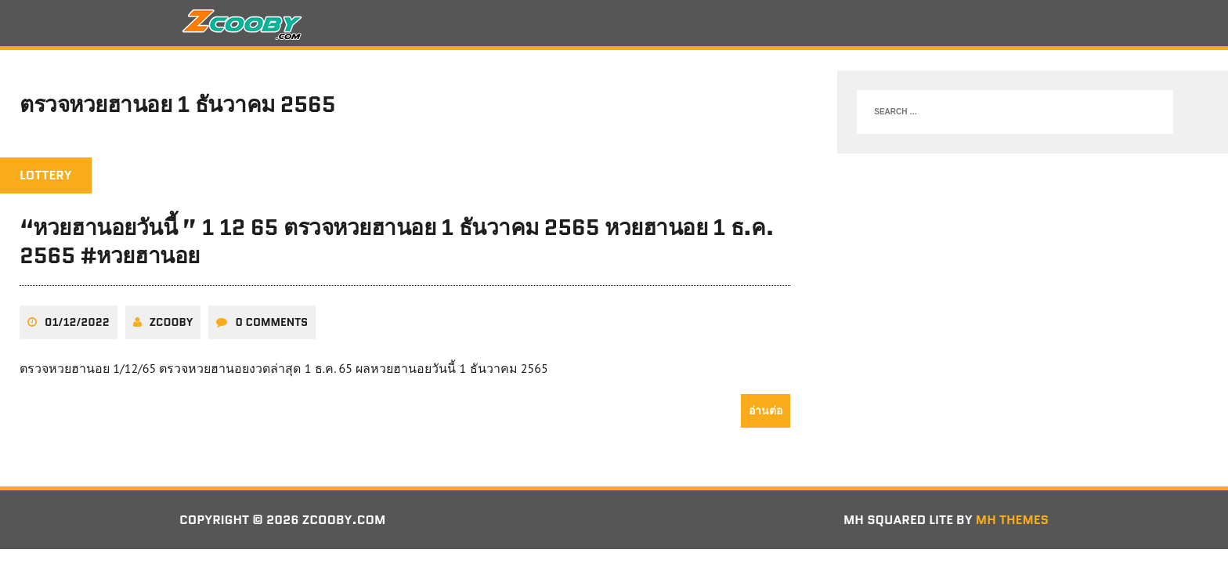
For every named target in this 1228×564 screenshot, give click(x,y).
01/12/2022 (77, 322)
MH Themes (1012, 520)
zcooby (171, 322)
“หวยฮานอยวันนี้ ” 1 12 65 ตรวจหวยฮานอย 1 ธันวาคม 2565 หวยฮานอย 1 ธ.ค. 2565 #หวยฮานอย (397, 241)
